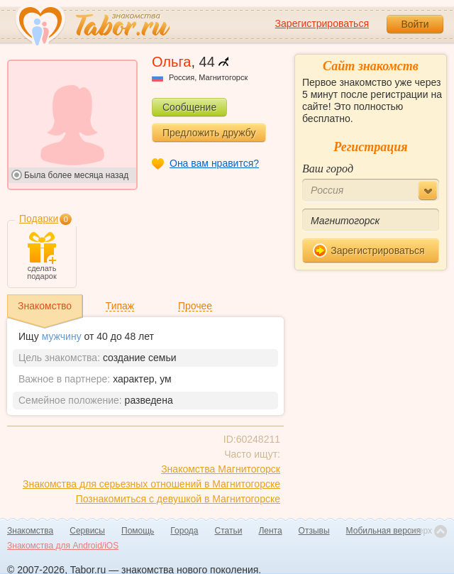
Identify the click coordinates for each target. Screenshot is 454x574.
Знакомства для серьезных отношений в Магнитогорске (151, 484)
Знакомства (30, 531)
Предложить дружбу (208, 132)
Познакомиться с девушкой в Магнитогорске (178, 498)
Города (184, 531)
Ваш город (327, 168)
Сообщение (189, 107)
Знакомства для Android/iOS (62, 546)
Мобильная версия (383, 531)
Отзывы (314, 531)
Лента (270, 531)
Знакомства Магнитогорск (220, 469)
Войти (414, 24)
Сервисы (87, 531)
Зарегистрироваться (322, 23)
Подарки (38, 218)
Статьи (229, 531)
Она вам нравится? (214, 163)
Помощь (137, 531)
